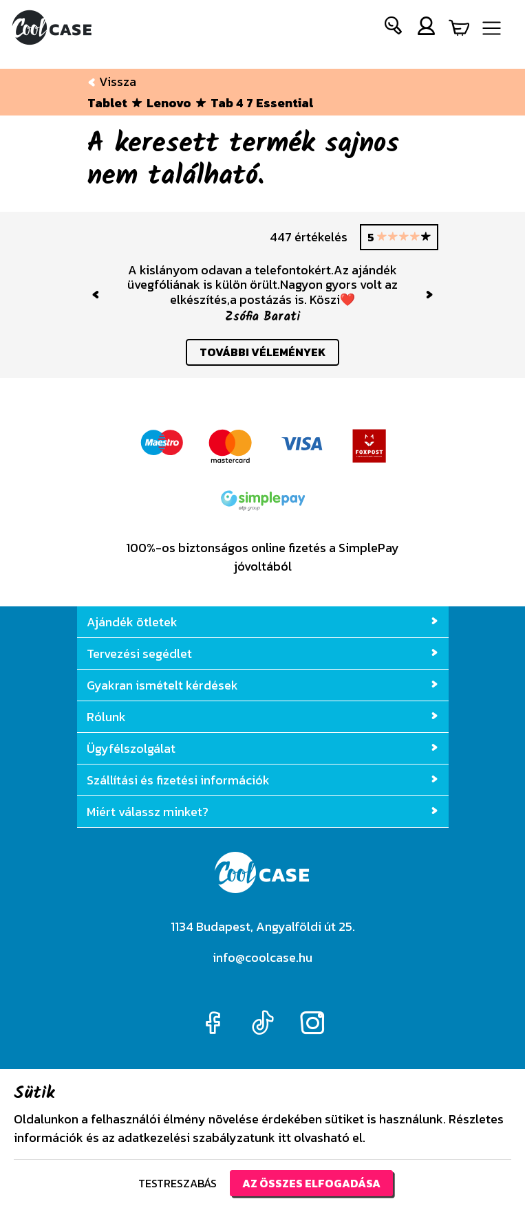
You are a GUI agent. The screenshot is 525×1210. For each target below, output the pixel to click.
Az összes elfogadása (311, 1183)
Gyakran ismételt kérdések (262, 685)
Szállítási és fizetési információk (262, 780)
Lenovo (169, 103)
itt (284, 1137)
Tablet (107, 103)
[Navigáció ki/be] (492, 28)
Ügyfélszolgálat (262, 748)
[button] (394, 28)
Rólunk (262, 716)
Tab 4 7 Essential (262, 103)
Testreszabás (177, 1183)
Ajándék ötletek (262, 622)
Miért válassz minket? (262, 811)
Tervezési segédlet (262, 653)
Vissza (111, 81)
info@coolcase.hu (262, 957)
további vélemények (262, 352)
